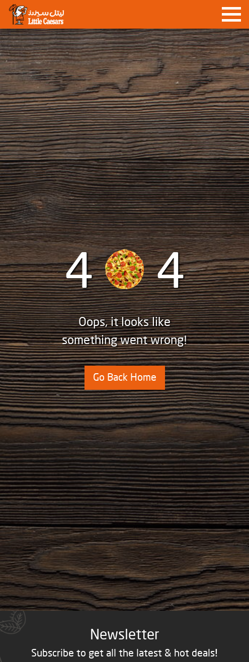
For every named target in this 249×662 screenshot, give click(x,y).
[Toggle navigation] (231, 14)
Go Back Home (124, 377)
